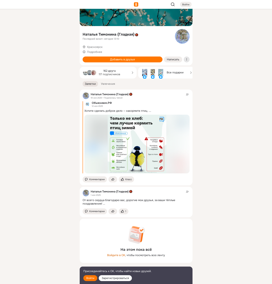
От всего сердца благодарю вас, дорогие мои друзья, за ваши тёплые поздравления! (129, 201)
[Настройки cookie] (52, 279)
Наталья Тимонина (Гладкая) (108, 34)
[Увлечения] (52, 18)
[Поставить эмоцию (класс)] (126, 179)
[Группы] (68, 18)
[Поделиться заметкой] (112, 179)
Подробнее (94, 51)
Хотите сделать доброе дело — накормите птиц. (116, 111)
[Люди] (52, 34)
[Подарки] (36, 50)
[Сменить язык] (52, 263)
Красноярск (95, 47)
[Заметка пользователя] (136, 197)
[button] (90, 84)
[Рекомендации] (52, 66)
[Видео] (68, 34)
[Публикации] (36, 34)
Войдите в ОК (116, 255)
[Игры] (68, 50)
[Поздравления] (52, 50)
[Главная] (36, 18)
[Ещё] (52, 256)
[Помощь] (36, 66)
